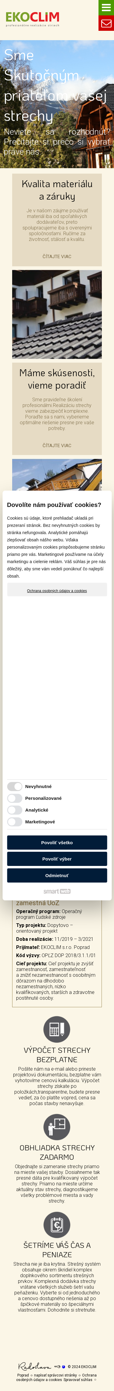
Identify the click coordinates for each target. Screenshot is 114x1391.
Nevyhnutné (38, 786)
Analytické (36, 809)
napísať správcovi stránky (55, 1375)
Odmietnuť (57, 875)
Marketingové (40, 821)
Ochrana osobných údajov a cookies (57, 591)
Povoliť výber (56, 858)
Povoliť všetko (57, 842)
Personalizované (43, 798)
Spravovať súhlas (78, 1380)
